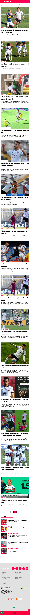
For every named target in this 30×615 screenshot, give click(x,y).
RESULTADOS (17, 578)
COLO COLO (16, 573)
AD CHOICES (4, 582)
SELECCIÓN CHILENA (18, 572)
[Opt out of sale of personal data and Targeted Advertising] (2, 612)
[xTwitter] (20, 568)
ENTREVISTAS (4, 583)
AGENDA (3, 576)
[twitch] (27, 568)
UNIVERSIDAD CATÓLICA (18, 576)
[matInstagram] (16, 568)
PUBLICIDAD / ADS (4, 579)
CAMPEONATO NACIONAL (18, 577)
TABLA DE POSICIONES (18, 579)
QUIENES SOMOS (4, 572)
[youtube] (23, 568)
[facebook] (13, 568)
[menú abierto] (1, 1)
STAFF (3, 573)
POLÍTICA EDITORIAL (5, 578)
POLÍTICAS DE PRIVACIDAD (6, 577)
